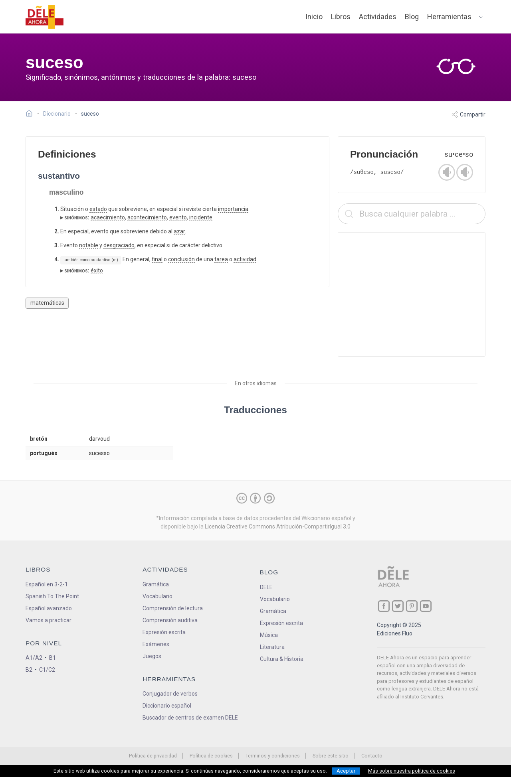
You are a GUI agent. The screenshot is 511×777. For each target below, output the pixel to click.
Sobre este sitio (331, 756)
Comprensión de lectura (173, 608)
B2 (29, 670)
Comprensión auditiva (170, 620)
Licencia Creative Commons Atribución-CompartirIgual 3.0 (278, 526)
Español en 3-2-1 (47, 584)
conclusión (181, 259)
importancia (233, 209)
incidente (200, 217)
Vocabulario (157, 596)
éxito (97, 270)
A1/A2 (34, 658)
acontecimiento (147, 217)
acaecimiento (108, 217)
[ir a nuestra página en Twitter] (398, 606)
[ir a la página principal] (45, 17)
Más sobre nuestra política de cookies (411, 771)
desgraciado (119, 245)
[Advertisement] (411, 294)
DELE (266, 587)
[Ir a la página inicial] (31, 114)
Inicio (314, 16)
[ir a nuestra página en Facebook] (384, 606)
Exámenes (156, 644)
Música (269, 635)
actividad (245, 259)
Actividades (377, 16)
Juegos (152, 656)
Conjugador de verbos (170, 693)
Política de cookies (211, 756)
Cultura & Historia (281, 659)
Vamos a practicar (48, 620)
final (157, 259)
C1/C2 (47, 670)
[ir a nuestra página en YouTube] (426, 606)
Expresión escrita (164, 632)
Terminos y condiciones (273, 756)
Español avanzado (49, 608)
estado (98, 209)
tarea (221, 259)
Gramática (156, 584)
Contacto (371, 756)
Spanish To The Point (52, 596)
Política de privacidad (153, 756)
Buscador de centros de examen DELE (190, 717)
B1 (52, 658)
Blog (412, 16)
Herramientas (449, 16)
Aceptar (346, 771)
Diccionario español (167, 705)
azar (179, 231)
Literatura (272, 647)
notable (88, 245)
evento (178, 217)
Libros (341, 16)
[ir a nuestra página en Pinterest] (412, 606)
